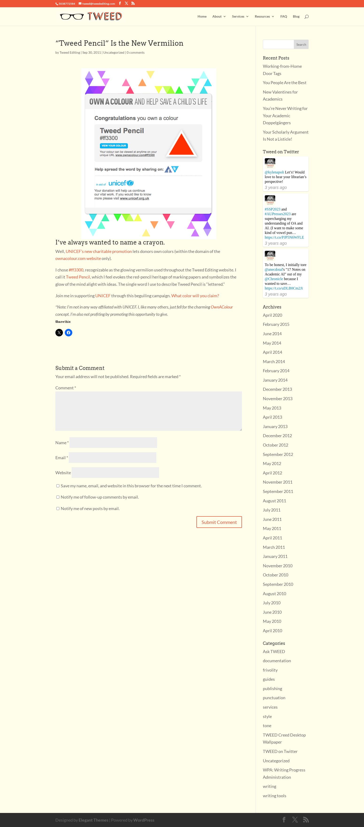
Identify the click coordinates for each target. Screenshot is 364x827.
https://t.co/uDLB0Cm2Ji (284, 288)
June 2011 (272, 519)
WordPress (143, 820)
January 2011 (275, 556)
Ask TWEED (274, 651)
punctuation (274, 697)
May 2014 (272, 343)
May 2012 (272, 463)
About (217, 16)
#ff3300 (76, 269)
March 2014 (274, 361)
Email (61, 457)
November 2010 (277, 565)
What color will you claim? (195, 295)
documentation (277, 660)
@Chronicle (274, 279)
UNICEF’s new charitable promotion (99, 251)
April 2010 (272, 630)
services (270, 707)
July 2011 (271, 509)
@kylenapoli (274, 172)
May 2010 (272, 621)
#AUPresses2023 (278, 214)
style (267, 716)
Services (238, 16)
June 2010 (272, 612)
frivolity (270, 670)
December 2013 (277, 389)
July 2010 (271, 602)
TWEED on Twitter (280, 751)
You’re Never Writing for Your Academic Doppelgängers (285, 115)
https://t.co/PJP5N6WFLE (284, 237)
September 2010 (278, 584)
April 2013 (272, 417)
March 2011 (274, 547)
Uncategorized (113, 52)
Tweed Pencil (78, 276)
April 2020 (272, 315)
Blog (296, 16)
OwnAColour (222, 306)
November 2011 (277, 482)
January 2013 (275, 426)
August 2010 (274, 593)
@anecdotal (274, 269)
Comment (65, 387)
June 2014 (272, 333)
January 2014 (275, 380)
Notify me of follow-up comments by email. (100, 497)
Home (202, 16)
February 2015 (276, 324)
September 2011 (278, 491)
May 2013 (272, 407)
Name (62, 442)
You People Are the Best (285, 82)
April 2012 (272, 472)
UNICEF (103, 295)
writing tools (274, 795)
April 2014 (272, 352)
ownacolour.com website (78, 258)
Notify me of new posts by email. (90, 508)
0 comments (136, 52)
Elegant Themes (93, 820)
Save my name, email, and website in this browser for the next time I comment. (131, 485)
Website (63, 472)
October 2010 (275, 574)
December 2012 (277, 435)
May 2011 (272, 528)
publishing (272, 688)
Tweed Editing (70, 52)
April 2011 (272, 537)
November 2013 (277, 398)
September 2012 (278, 454)
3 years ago (276, 187)
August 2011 (274, 500)
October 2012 (275, 444)
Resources (262, 16)
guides (269, 679)
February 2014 (276, 370)
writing (269, 786)
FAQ (283, 16)
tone (267, 725)
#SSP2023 (272, 209)
